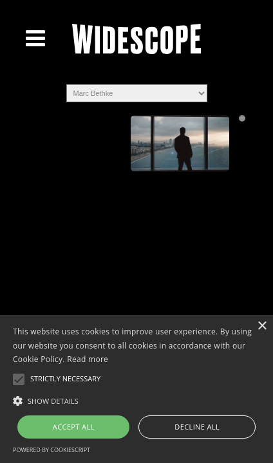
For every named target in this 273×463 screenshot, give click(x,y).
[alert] (136, 389)
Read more (87, 359)
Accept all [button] (74, 426)
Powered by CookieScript (51, 450)
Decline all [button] (197, 426)
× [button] (262, 326)
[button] (136, 400)
